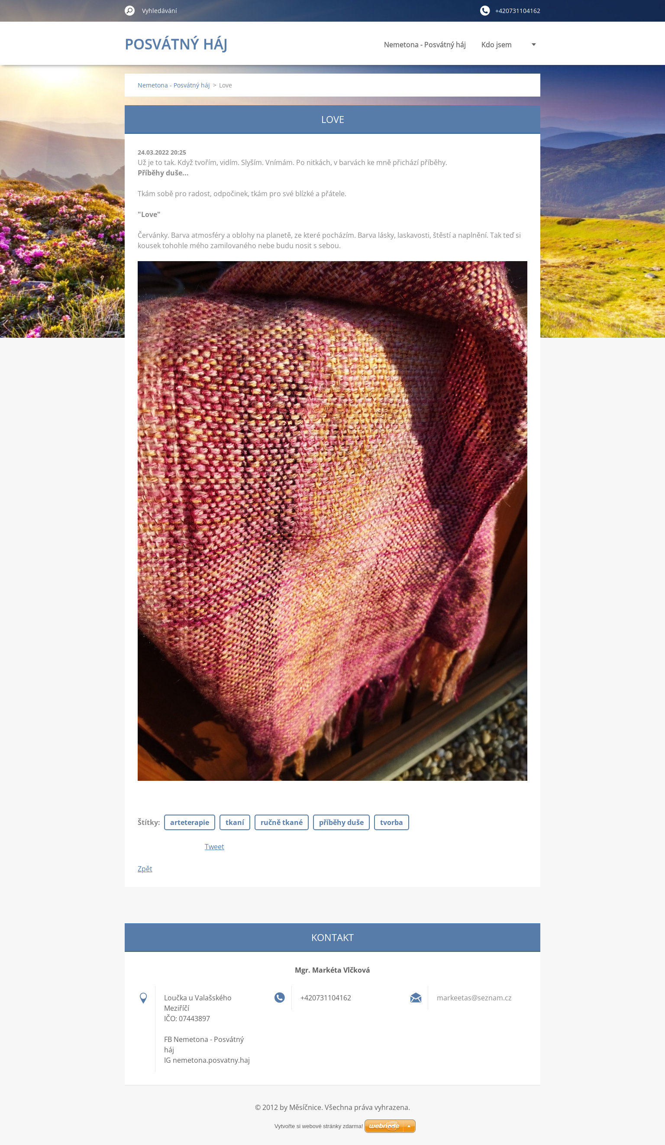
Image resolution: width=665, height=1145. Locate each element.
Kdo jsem (418, 44)
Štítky (148, 822)
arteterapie (189, 822)
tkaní (235, 822)
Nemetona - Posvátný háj (346, 44)
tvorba (391, 822)
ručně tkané (282, 822)
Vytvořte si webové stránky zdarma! (318, 1116)
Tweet (214, 846)
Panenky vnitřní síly (480, 44)
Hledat (130, 10)
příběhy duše (341, 822)
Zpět (145, 868)
